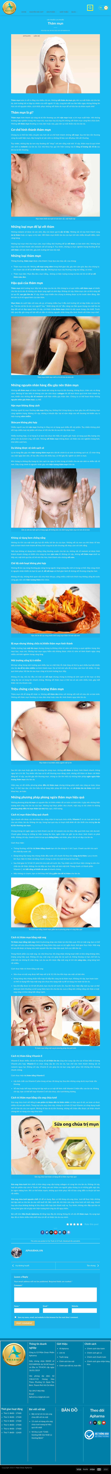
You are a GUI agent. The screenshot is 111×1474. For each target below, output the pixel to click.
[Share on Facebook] (42, 1232)
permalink (76, 1241)
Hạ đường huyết (20, 1265)
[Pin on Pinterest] (56, 1232)
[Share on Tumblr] (64, 1232)
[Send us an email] (95, 1423)
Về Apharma (64, 1349)
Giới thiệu (64, 12)
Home (23, 12)
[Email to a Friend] (51, 1232)
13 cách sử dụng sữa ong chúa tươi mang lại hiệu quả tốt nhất (42, 1424)
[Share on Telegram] (69, 1232)
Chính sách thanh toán (96, 1357)
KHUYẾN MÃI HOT (36, 12)
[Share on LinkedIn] (60, 1232)
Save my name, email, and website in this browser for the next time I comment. (48, 1317)
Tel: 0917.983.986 (37, 1391)
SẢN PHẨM (52, 12)
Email (45, 1306)
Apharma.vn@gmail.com (39, 1397)
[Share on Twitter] (47, 1232)
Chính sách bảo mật (66, 1361)
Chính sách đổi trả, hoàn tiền (70, 1366)
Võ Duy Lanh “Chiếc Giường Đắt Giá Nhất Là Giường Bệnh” (42, 1435)
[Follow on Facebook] (91, 1423)
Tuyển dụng (63, 1357)
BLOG (74, 12)
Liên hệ (37, 36)
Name (17, 1306)
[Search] (90, 8)
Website (75, 1306)
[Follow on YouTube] (104, 1423)
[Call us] (99, 1423)
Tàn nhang (93, 1265)
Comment (18, 1285)
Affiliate (27, 36)
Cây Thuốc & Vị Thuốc (55, 1241)
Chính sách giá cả (94, 1353)
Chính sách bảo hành (96, 1348)
